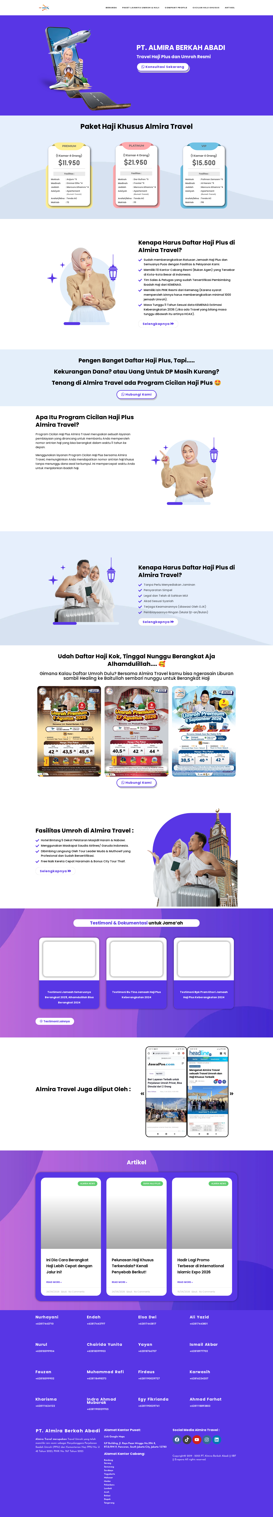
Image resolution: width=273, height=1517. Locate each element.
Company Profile (176, 7)
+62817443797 (96, 1323)
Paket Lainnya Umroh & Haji (140, 7)
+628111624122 (45, 1406)
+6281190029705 (98, 1409)
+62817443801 (199, 1323)
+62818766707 (147, 1351)
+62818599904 (45, 1351)
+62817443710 (45, 1323)
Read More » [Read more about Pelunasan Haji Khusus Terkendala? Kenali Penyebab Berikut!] (119, 1282)
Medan (107, 1481)
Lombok (108, 1488)
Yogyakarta (109, 1474)
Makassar (108, 1477)
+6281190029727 (149, 1378)
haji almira (218, 1449)
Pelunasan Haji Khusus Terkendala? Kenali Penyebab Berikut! (133, 1266)
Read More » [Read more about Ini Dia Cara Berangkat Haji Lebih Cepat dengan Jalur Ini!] (54, 1282)
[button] (142, 1094)
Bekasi (107, 1495)
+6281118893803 (200, 1406)
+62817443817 (147, 1323)
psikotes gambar (198, 1449)
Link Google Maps (114, 1436)
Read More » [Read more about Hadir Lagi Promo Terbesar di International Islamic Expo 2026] (185, 1282)
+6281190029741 (149, 1406)
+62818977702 (199, 1351)
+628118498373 (96, 1378)
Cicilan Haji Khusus (206, 7)
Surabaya (108, 1470)
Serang (107, 1463)
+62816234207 (199, 1378)
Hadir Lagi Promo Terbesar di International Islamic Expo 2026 (200, 1266)
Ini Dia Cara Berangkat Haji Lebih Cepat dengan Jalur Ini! (69, 1266)
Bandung (108, 1460)
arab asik (178, 1449)
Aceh (106, 1492)
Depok (107, 1499)
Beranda (111, 7)
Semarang (109, 1466)
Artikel (230, 7)
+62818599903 (96, 1351)
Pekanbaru (109, 1484)
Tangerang (109, 1502)
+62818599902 (45, 1378)
